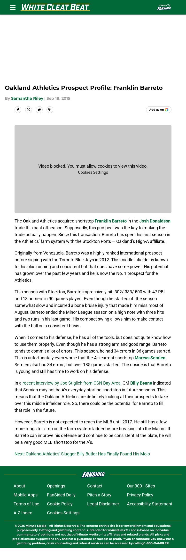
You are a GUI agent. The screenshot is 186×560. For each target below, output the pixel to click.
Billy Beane (141, 383)
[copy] (49, 109)
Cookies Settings (93, 172)
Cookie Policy (60, 516)
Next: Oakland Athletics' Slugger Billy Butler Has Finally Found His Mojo (82, 453)
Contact (94, 498)
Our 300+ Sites (141, 498)
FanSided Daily (61, 507)
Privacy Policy (140, 507)
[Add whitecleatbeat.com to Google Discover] (158, 109)
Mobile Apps (26, 507)
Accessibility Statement (149, 516)
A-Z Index (23, 524)
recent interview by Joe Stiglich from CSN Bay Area (72, 383)
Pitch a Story (99, 507)
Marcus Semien (150, 357)
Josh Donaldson (154, 220)
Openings (56, 498)
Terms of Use (26, 516)
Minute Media (36, 538)
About (19, 498)
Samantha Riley (27, 98)
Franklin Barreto (111, 220)
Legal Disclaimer (103, 516)
